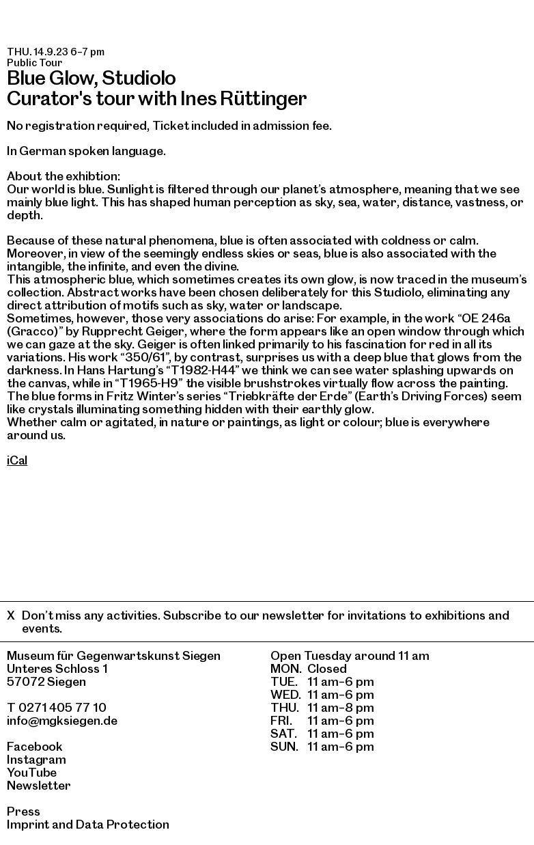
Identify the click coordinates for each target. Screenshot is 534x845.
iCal (17, 460)
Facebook (35, 746)
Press (23, 811)
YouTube (32, 772)
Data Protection (122, 824)
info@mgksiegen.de (62, 720)
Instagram (36, 759)
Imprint (28, 824)
